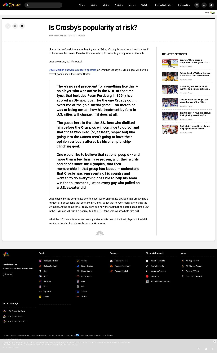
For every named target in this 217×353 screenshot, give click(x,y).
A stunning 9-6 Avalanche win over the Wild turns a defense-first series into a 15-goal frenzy (195, 87)
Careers (13, 335)
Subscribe (8, 274)
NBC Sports (55, 36)
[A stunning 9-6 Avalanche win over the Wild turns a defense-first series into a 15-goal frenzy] (170, 89)
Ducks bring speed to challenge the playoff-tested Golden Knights (195, 127)
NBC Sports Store (40, 335)
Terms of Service (107, 335)
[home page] (12, 5)
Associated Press (186, 66)
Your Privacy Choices (87, 335)
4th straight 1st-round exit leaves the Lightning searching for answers (195, 114)
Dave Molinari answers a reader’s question (73, 69)
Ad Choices (59, 335)
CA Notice (97, 335)
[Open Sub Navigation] (84, 5)
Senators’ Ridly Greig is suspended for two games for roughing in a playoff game (194, 61)
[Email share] (22, 26)
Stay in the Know (10, 264)
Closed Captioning (23, 335)
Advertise (6, 335)
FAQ (32, 335)
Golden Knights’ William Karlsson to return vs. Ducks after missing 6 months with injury (195, 74)
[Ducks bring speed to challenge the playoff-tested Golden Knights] (170, 129)
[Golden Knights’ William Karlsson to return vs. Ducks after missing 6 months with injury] (170, 76)
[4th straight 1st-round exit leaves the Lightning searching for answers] (170, 116)
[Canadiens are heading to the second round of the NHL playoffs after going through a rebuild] (170, 102)
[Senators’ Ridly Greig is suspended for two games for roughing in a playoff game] (170, 63)
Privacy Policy (69, 335)
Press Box (51, 335)
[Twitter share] (15, 26)
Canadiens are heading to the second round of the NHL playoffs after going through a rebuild (194, 100)
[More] (196, 5)
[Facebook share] (8, 26)
